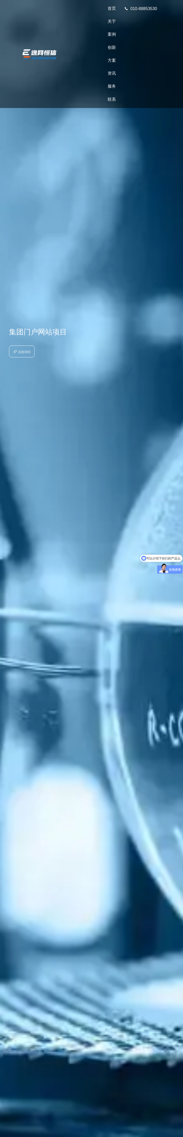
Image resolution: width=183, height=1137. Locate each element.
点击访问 (21, 351)
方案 (112, 60)
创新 (112, 47)
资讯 (112, 73)
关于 (112, 21)
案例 (112, 34)
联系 (112, 99)
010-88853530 (140, 8)
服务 (112, 86)
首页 (112, 8)
